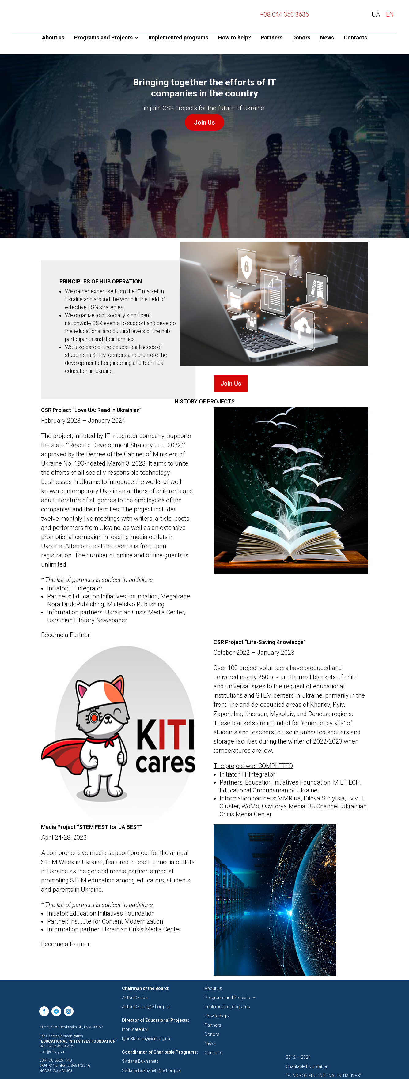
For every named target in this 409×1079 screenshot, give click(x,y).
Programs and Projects (103, 38)
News (327, 38)
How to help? (234, 38)
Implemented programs (178, 38)
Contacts (355, 38)
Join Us (204, 120)
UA (376, 14)
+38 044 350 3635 (284, 14)
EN (390, 14)
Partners (271, 38)
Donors (301, 38)
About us (53, 38)
